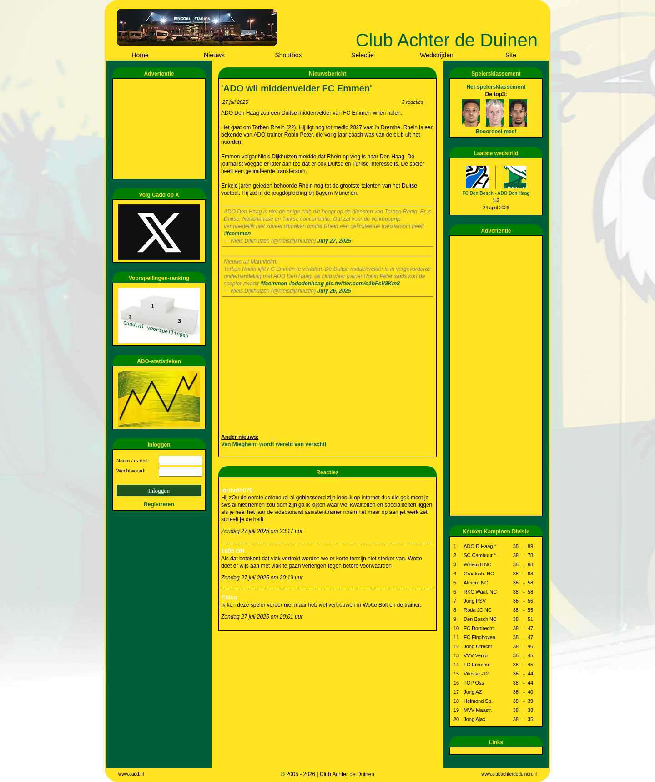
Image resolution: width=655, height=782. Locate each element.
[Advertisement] (160, 128)
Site (510, 55)
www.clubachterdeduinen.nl (509, 774)
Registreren (159, 504)
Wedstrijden (436, 55)
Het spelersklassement (495, 87)
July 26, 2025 (334, 291)
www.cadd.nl (131, 774)
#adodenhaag (306, 283)
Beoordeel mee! (495, 131)
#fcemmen (237, 233)
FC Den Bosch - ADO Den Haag (496, 193)
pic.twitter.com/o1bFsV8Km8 (362, 283)
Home (139, 55)
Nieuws (214, 55)
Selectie (362, 55)
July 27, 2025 (334, 241)
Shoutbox (288, 55)
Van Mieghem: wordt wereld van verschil (273, 444)
